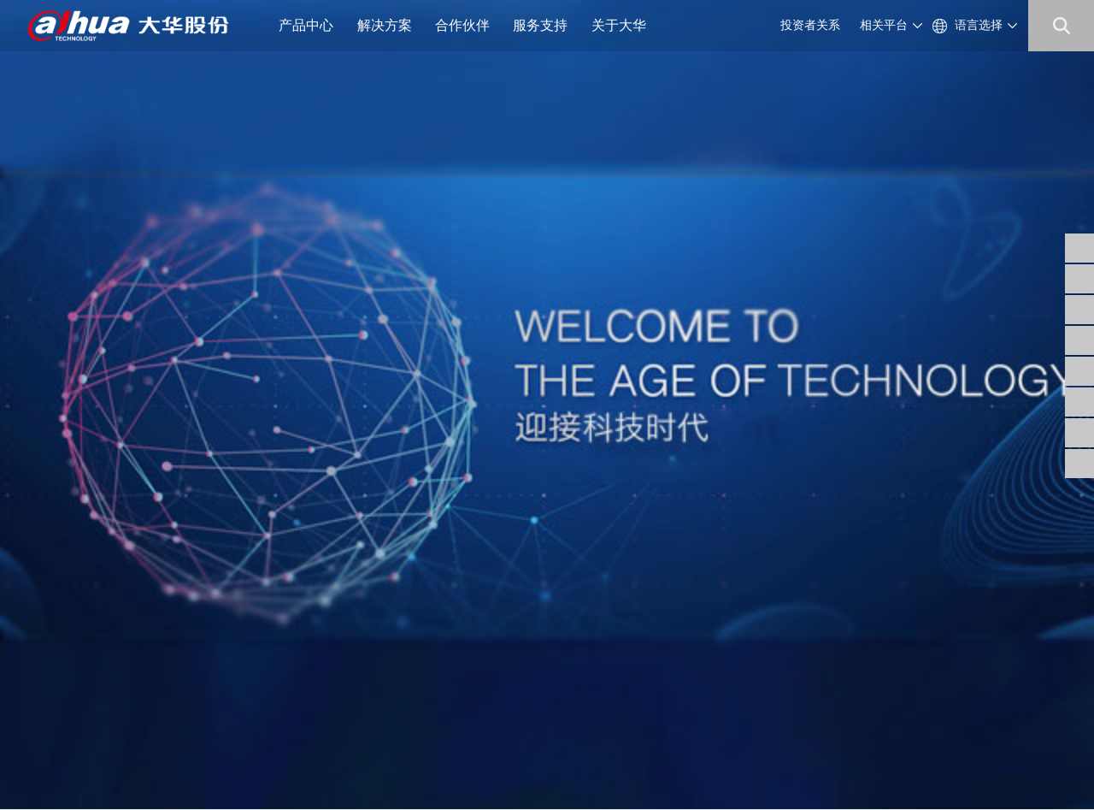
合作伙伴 (469, 25)
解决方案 (391, 25)
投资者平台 (404, 676)
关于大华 (625, 25)
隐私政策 (121, 767)
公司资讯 (314, 635)
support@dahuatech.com (682, 635)
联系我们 (314, 676)
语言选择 (979, 25)
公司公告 (398, 614)
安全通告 (566, 635)
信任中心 (566, 614)
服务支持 (546, 25)
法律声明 (66, 767)
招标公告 (482, 655)
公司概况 (314, 614)
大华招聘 (314, 655)
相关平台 (884, 25)
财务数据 (398, 655)
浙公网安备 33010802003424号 (317, 748)
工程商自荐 (487, 635)
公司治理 (398, 635)
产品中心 (312, 25)
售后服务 (566, 655)
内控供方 (482, 676)
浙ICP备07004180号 (162, 748)
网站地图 (177, 767)
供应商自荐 (487, 614)
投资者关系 (810, 25)
